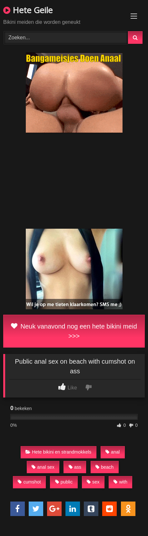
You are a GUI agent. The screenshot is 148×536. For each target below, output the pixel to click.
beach (104, 467)
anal (112, 452)
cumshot (29, 481)
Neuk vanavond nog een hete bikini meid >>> (74, 331)
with (120, 481)
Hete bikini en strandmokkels (58, 452)
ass (75, 467)
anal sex (43, 467)
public (64, 481)
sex (93, 481)
